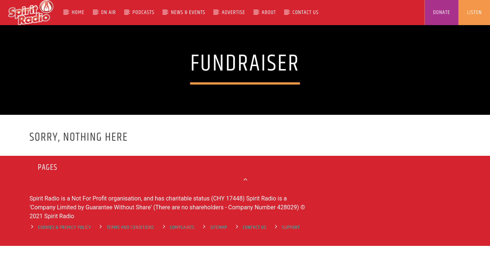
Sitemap (218, 261)
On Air (108, 12)
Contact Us (306, 12)
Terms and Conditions (130, 261)
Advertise (233, 12)
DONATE (441, 12)
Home (78, 12)
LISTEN (474, 12)
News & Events (188, 12)
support (291, 261)
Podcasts (144, 12)
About (269, 12)
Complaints (182, 261)
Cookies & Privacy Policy (64, 261)
